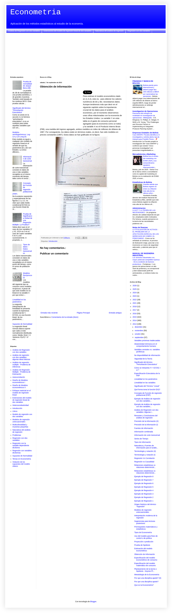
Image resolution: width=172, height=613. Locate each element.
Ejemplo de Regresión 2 (143, 497)
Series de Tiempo (141, 439)
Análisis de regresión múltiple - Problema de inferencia (21, 364)
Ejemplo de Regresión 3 (143, 494)
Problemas (17, 435)
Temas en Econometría (22, 459)
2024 (135, 293)
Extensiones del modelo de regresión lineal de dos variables (67, 31)
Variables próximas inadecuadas (147, 340)
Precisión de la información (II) (146, 421)
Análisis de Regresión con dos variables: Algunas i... (146, 411)
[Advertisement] (86, 55)
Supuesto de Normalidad (22, 324)
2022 (135, 300)
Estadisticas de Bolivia (142, 182)
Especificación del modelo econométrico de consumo (145, 559)
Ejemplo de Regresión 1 (143, 501)
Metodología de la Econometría (146, 575)
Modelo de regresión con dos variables (22, 415)
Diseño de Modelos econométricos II (20, 386)
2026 (135, 286)
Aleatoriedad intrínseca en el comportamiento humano (145, 345)
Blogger (93, 601)
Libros (15, 411)
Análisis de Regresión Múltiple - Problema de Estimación (21, 372)
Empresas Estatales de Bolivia (145, 133)
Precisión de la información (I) (146, 425)
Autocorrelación (19, 377)
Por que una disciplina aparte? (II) (147, 578)
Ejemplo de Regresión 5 (143, 487)
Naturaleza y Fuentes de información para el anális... (146, 447)
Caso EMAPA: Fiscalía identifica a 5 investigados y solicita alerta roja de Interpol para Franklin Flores (146, 137)
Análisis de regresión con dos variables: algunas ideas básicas (21, 357)
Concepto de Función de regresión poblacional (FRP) (148, 394)
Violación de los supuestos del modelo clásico (21, 464)
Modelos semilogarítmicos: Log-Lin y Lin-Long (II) (22, 134)
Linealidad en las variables (144, 383)
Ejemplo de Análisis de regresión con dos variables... (147, 400)
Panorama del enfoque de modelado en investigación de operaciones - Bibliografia (144, 115)
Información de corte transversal (27, 159)
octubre (138, 334)
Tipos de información (142, 442)
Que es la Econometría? (144, 585)
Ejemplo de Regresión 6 (143, 483)
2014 (135, 320)
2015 (135, 317)
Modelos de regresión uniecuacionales (21, 421)
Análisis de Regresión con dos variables (24, 31)
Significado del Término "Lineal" (146, 386)
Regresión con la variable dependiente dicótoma (21, 445)
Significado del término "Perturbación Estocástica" (22, 110)
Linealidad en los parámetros (19, 301)
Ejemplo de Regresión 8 (143, 476)
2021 (135, 303)
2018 (135, 306)
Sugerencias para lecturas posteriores (144, 522)
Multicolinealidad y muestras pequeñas (20, 426)
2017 (135, 310)
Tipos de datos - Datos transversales (27, 249)
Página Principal (83, 313)
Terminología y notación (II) (145, 451)
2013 (135, 324)
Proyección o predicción (143, 542)
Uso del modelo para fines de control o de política (146, 537)
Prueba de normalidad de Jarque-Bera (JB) (27, 85)
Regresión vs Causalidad (144, 462)
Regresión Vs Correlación (144, 458)
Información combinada (143, 432)
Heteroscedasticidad (21, 405)
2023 (135, 296)
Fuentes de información (143, 428)
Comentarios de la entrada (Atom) (64, 317)
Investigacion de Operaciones (145, 111)
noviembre (139, 330)
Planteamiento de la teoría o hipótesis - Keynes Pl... (145, 570)
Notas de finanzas (140, 227)
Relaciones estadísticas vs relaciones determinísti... (145, 466)
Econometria (35, 12)
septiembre (139, 337)
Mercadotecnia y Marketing (144, 154)
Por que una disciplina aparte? (146, 582)
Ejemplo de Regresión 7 (143, 480)
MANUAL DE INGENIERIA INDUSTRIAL (143, 254)
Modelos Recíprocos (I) (27, 275)
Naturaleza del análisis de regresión (109, 31)
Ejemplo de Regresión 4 (143, 490)
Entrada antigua (115, 313)
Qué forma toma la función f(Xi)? (147, 389)
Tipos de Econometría (143, 532)
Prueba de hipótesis (142, 545)
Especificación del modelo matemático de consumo (145, 564)
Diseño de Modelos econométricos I (20, 381)
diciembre (139, 327)
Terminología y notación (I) (144, 455)
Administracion (139, 208)
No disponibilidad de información (147, 355)
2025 (135, 289)
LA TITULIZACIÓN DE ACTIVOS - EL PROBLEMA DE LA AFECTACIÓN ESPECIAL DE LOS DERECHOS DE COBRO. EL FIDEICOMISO (146, 234)
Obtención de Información (144, 554)
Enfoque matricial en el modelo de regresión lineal (22, 393)
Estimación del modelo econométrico (143, 549)
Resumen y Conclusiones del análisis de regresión (145, 417)
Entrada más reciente (49, 313)
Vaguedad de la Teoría (143, 359)
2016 (135, 314)
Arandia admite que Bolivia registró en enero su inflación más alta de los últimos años (150, 188)
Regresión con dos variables (139, 31)
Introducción (53, 241)
